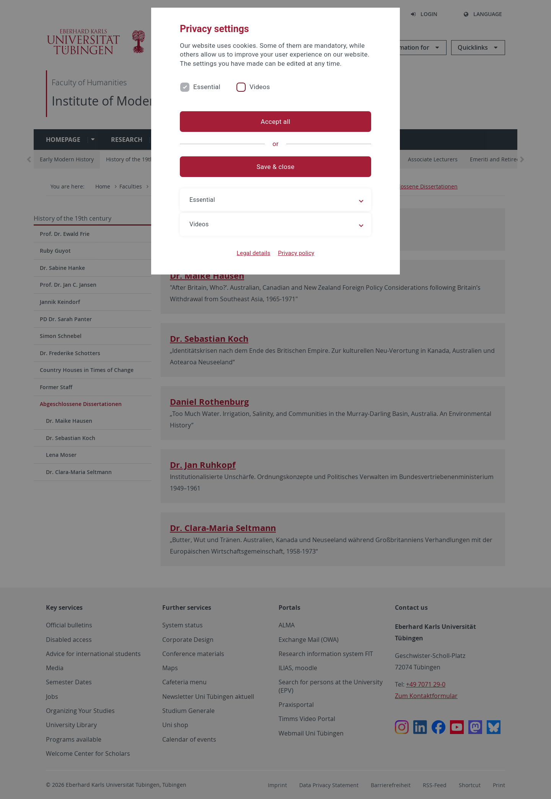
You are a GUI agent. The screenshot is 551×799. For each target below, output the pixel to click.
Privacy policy (296, 253)
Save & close (276, 167)
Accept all (275, 121)
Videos (259, 87)
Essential (206, 87)
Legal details (254, 253)
